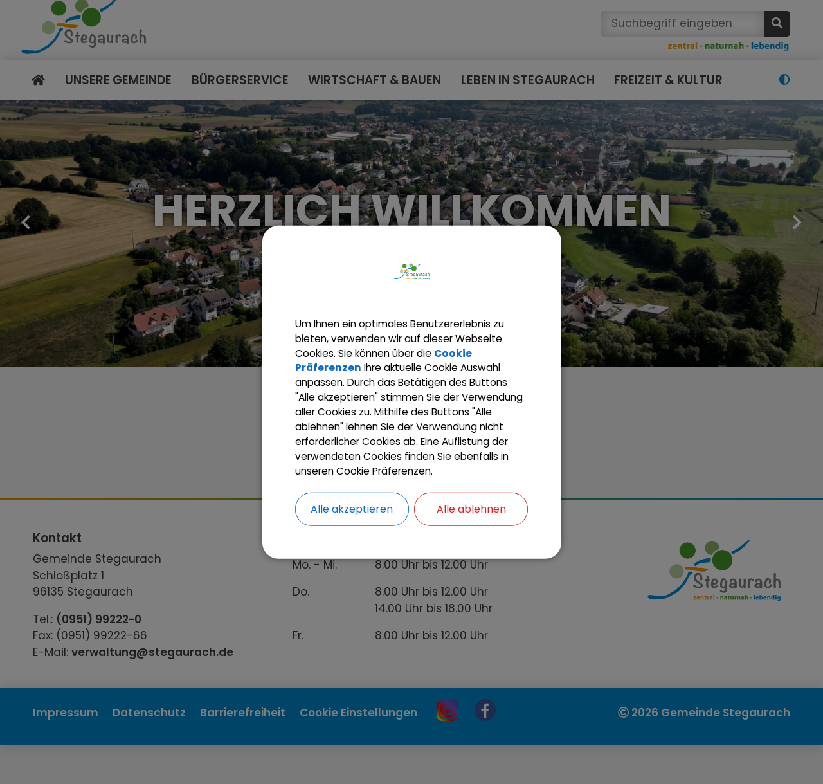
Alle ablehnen (471, 520)
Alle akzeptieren (352, 520)
